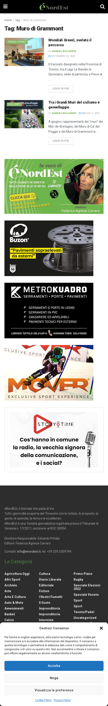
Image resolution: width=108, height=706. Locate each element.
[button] (101, 628)
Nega (54, 678)
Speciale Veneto (86, 594)
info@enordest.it (29, 551)
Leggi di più (63, 88)
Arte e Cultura (15, 597)
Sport (78, 600)
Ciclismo (14, 104)
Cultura (44, 574)
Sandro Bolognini (64, 51)
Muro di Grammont (34, 20)
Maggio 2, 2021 (89, 113)
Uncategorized (85, 618)
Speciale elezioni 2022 (87, 587)
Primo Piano (17, 41)
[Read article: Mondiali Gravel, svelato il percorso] (24, 52)
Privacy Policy (62, 700)
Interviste (46, 620)
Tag (17, 20)
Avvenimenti (14, 608)
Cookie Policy (43, 700)
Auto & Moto (13, 602)
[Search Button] (102, 6)
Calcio (9, 620)
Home (8, 20)
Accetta (54, 666)
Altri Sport (12, 579)
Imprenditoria (49, 608)
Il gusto (44, 602)
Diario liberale (50, 579)
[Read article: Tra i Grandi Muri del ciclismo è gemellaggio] (24, 114)
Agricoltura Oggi (17, 574)
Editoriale (46, 585)
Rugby (78, 579)
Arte (7, 591)
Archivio (10, 585)
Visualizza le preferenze (54, 690)
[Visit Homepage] (54, 6)
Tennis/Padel (84, 612)
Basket (9, 614)
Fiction (44, 591)
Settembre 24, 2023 (61, 56)
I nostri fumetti (50, 597)
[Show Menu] (5, 6)
